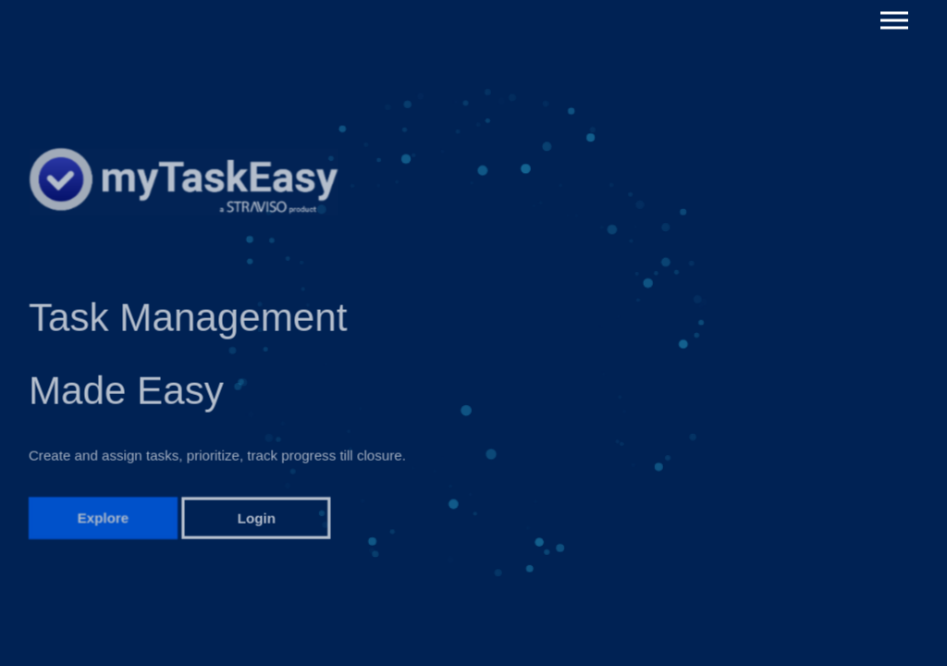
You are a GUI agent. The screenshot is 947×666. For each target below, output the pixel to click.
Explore (103, 521)
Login (257, 521)
